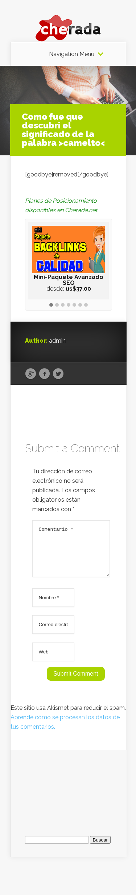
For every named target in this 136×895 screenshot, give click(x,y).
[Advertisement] (68, 795)
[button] (51, 305)
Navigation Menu (71, 54)
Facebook (44, 374)
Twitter (58, 374)
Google (30, 374)
